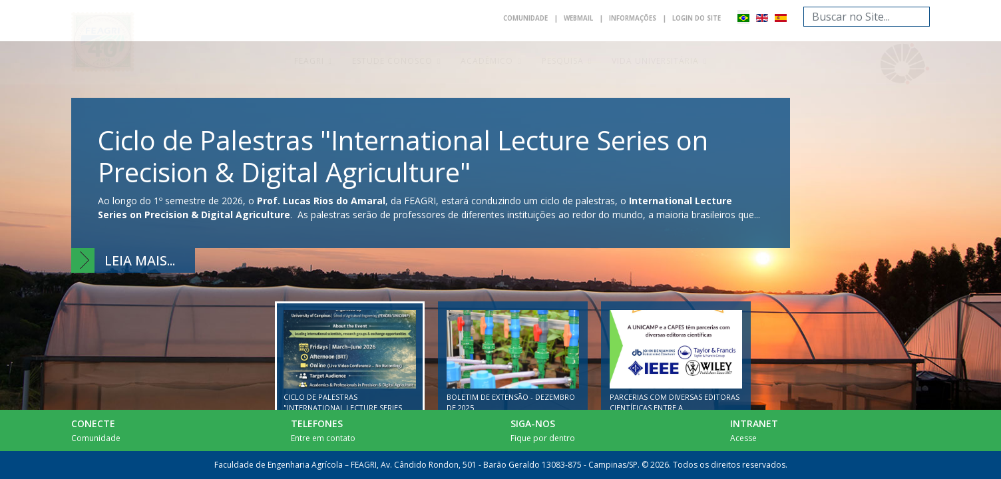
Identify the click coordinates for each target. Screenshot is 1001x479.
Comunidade (509, 18)
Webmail (566, 18)
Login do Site (694, 18)
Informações (625, 18)
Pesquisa (563, 61)
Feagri (309, 61)
